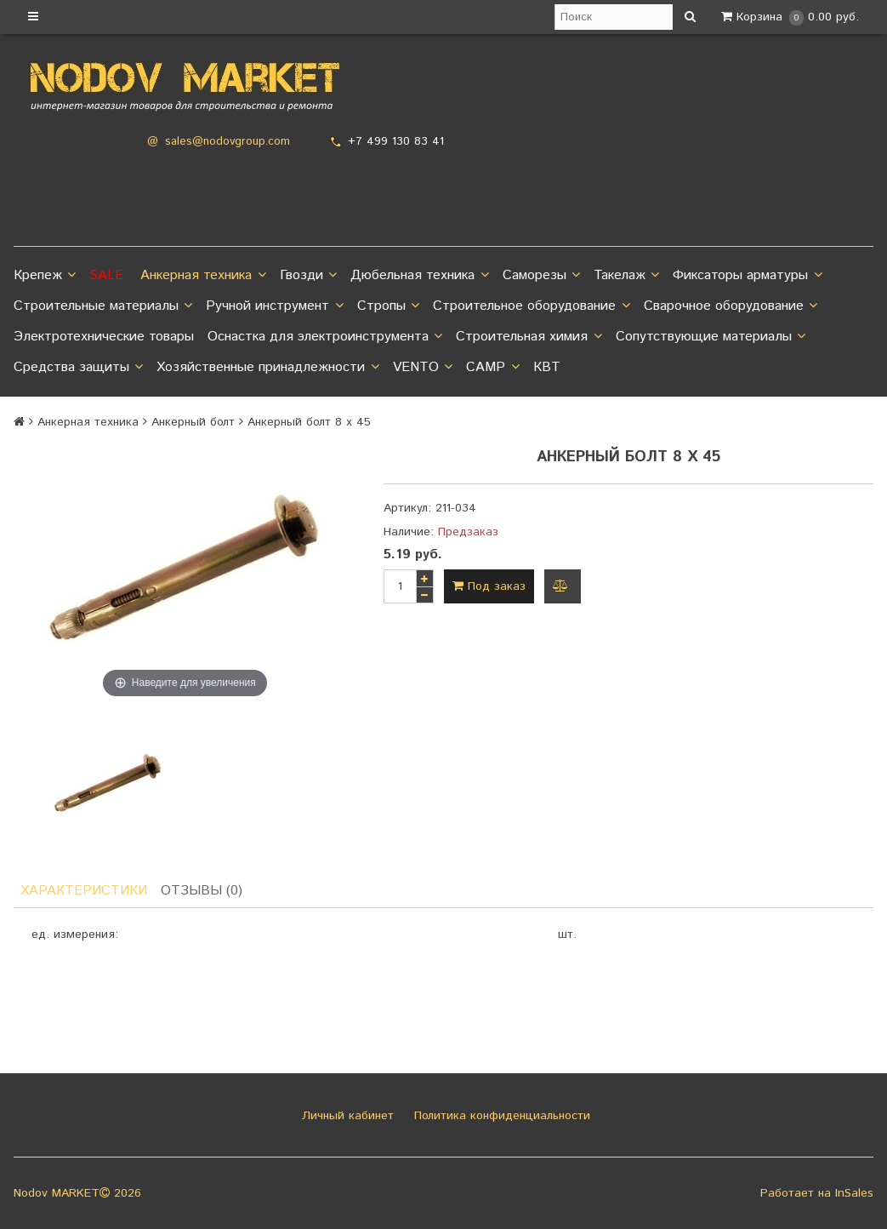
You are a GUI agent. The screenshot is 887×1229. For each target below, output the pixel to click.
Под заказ (489, 586)
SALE (106, 275)
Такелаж (626, 275)
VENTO (422, 367)
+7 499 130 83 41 (396, 141)
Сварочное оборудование (730, 306)
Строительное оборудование (531, 306)
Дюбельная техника (419, 275)
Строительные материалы (103, 306)
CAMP (492, 367)
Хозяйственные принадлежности (267, 367)
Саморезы (541, 275)
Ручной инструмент (274, 306)
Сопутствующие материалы (710, 337)
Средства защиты (78, 367)
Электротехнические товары (104, 336)
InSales (854, 1193)
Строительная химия (528, 337)
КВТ (546, 367)
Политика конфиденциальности (500, 1115)
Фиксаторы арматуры (747, 275)
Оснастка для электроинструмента (325, 337)
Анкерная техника (202, 275)
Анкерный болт (193, 422)
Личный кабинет (346, 1115)
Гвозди (308, 275)
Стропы (388, 306)
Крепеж (45, 275)
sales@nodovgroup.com (227, 142)
